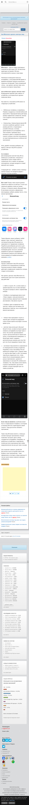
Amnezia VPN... (8, 588)
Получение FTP (5, 753)
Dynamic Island (8, 587)
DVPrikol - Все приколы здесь (11, 557)
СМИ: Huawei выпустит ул (11, 625)
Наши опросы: (8, 678)
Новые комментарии (10, 663)
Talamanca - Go (8, 581)
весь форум (6, 657)
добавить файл (9, 604)
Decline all (11, 803)
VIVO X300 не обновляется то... (12, 667)
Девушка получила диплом (11, 629)
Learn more (12, 800)
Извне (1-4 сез (8, 599)
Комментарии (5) (7, 717)
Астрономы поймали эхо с (11, 622)
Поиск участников (6, 775)
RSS (17, 27)
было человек (16, 536)
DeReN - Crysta (8, 578)
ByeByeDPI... (8, 592)
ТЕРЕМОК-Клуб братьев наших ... (13, 653)
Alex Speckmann (9, 576)
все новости (6, 634)
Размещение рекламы (7, 781)
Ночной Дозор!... (9, 650)
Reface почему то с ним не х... (12, 665)
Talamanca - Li (8, 585)
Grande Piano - (8, 573)
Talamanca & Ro (8, 580)
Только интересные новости (10, 559)
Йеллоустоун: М (8, 597)
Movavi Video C (8, 569)
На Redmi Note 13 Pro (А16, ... (12, 668)
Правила (4, 783)
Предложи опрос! (16, 717)
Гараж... (7, 651)
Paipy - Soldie (8, 574)
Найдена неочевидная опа (11, 615)
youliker (9, 257)
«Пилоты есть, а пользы (10, 619)
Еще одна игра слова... (10, 648)
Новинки (6, 566)
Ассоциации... (8, 643)
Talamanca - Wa (8, 583)
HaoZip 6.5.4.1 (8, 568)
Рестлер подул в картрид (11, 624)
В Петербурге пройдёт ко (11, 631)
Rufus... (6, 590)
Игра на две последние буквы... (12, 646)
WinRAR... (7, 593)
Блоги (3, 773)
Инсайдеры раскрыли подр (11, 620)
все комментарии (7, 672)
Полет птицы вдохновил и (11, 617)
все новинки (6, 607)
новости (13, 613)
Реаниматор (5, 770)
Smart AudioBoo (8, 600)
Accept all (4, 803)
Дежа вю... (7, 571)
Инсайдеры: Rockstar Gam (11, 627)
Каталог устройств (6, 772)
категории (13, 27)
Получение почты (6, 751)
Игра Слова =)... (8, 644)
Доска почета (5, 777)
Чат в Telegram (5, 464)
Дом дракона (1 (8, 595)
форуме (12, 641)
